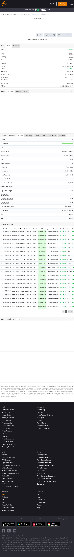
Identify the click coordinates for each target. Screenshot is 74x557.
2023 (18, 319)
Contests (40, 420)
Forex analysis (7, 431)
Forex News (6, 428)
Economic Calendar (8, 410)
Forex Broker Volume (44, 463)
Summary (28, 136)
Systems (40, 412)
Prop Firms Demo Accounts (46, 481)
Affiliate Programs (8, 468)
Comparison (41, 484)
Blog (38, 507)
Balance (18, 91)
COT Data (5, 433)
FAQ (38, 494)
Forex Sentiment (42, 426)
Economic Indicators (9, 444)
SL (37, 229)
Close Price (56, 229)
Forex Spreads (42, 455)
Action (31, 229)
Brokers (4, 455)
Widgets (4, 494)
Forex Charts (41, 423)
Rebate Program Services (10, 473)
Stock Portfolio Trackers (10, 486)
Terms (5, 519)
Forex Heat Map (7, 441)
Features (5, 497)
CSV (39, 35)
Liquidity (5, 436)
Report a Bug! (42, 502)
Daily (43, 136)
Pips (61, 229)
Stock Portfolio (7, 505)
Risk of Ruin (52, 136)
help (12, 396)
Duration (62, 136)
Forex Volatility (7, 423)
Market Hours (6, 412)
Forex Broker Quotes (44, 457)
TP (42, 229)
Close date (17, 229)
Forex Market (6, 420)
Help (38, 497)
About (39, 505)
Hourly (37, 136)
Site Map (42, 519)
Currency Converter (8, 447)
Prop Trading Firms (8, 457)
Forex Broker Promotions (45, 465)
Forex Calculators (8, 439)
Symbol (26, 229)
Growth (10, 91)
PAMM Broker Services (9, 470)
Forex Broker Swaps (44, 460)
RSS (3, 502)
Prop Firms (41, 473)
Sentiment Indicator (44, 428)
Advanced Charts (8, 510)
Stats (8, 46)
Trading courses (7, 484)
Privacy (23, 519)
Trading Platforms (8, 476)
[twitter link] (9, 531)
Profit (26, 91)
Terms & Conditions (34, 388)
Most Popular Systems (45, 415)
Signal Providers (7, 463)
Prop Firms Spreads (44, 479)
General (16, 46)
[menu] (72, 4)
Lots (34, 229)
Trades (20, 136)
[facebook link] (3, 531)
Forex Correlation (8, 426)
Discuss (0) (50, 35)
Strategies (40, 418)
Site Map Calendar (64, 519)
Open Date (6, 229)
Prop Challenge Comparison (46, 476)
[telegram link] (14, 531)
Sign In (52, 4)
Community (41, 410)
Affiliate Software (8, 507)
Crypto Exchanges (8, 481)
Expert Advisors (7, 478)
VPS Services (6, 460)
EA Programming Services (11, 465)
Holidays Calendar (8, 418)
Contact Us (41, 500)
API (3, 500)
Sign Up (62, 4)
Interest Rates (6, 415)
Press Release (42, 468)
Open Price (49, 229)
